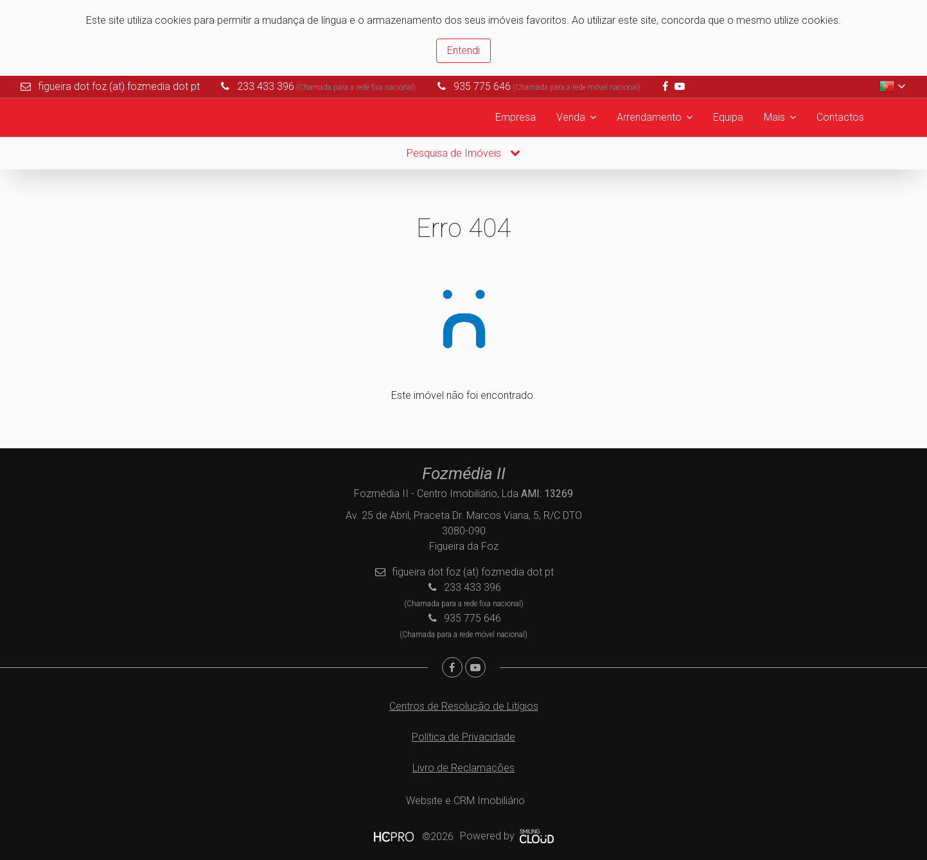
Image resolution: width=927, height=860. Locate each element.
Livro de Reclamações (463, 768)
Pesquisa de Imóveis (463, 153)
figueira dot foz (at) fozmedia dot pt (119, 86)
